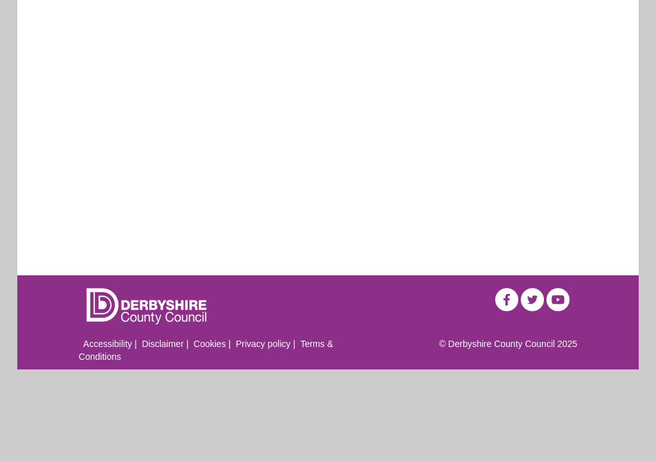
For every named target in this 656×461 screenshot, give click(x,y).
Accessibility (107, 344)
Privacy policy (263, 344)
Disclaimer (162, 344)
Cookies (209, 344)
